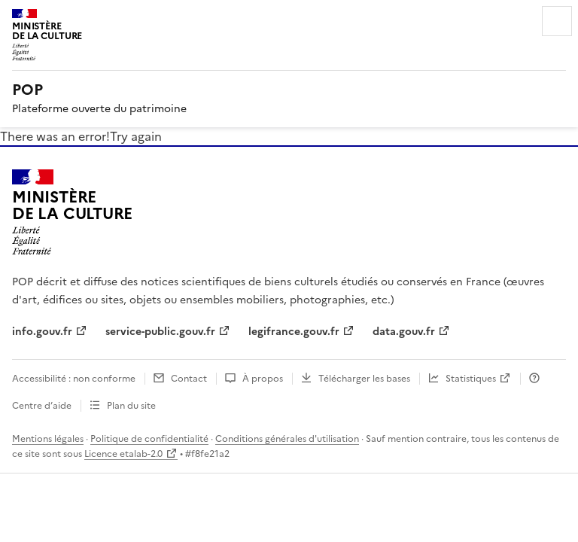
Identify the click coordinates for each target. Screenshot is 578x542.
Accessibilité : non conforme (73, 378)
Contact (189, 378)
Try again (136, 136)
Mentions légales (48, 439)
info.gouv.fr (42, 332)
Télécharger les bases (364, 378)
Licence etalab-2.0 (123, 454)
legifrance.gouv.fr (293, 332)
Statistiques (471, 378)
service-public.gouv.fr (160, 332)
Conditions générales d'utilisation (287, 439)
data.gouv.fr (404, 332)
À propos (262, 378)
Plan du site (131, 406)
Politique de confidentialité (149, 439)
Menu (557, 21)
